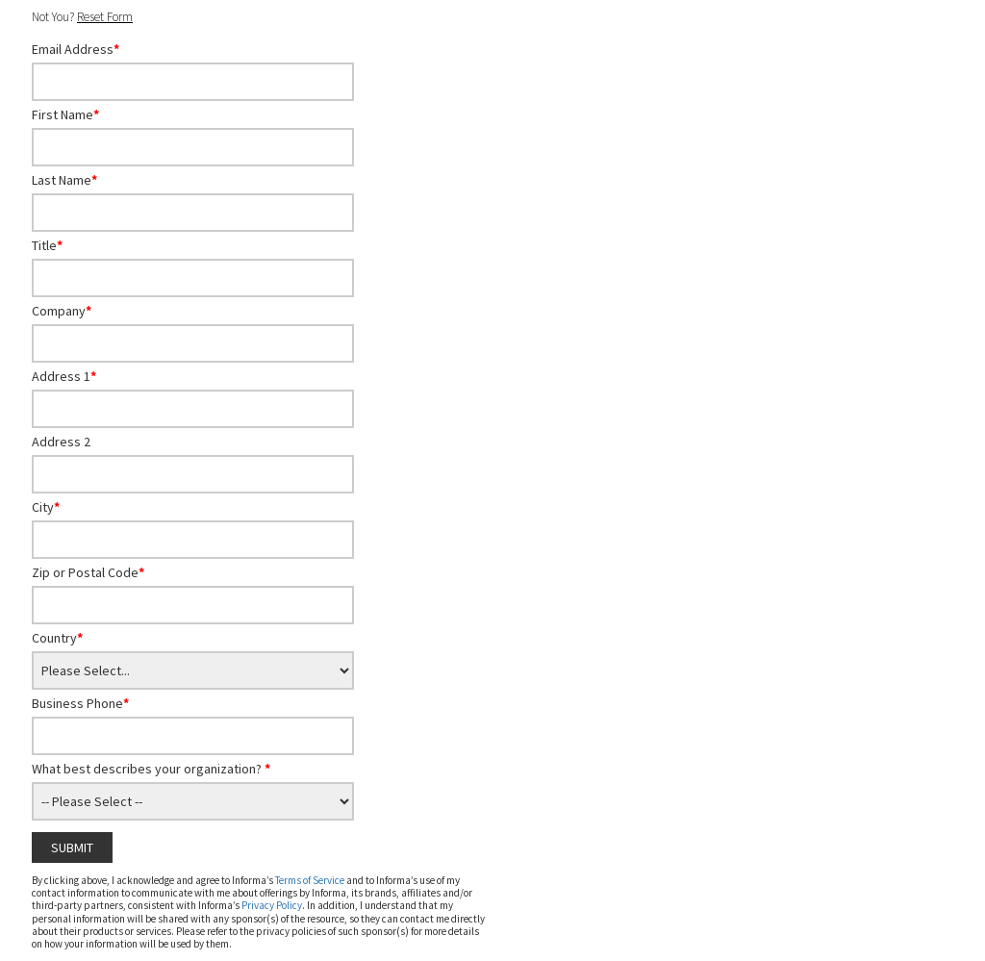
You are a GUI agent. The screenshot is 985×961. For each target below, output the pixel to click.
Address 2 (61, 441)
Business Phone (80, 703)
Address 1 (64, 376)
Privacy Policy (271, 905)
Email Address (75, 49)
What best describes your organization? (151, 768)
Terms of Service (309, 880)
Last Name (64, 180)
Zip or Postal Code (88, 572)
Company (61, 310)
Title (47, 245)
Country (57, 637)
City (46, 507)
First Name (65, 114)
